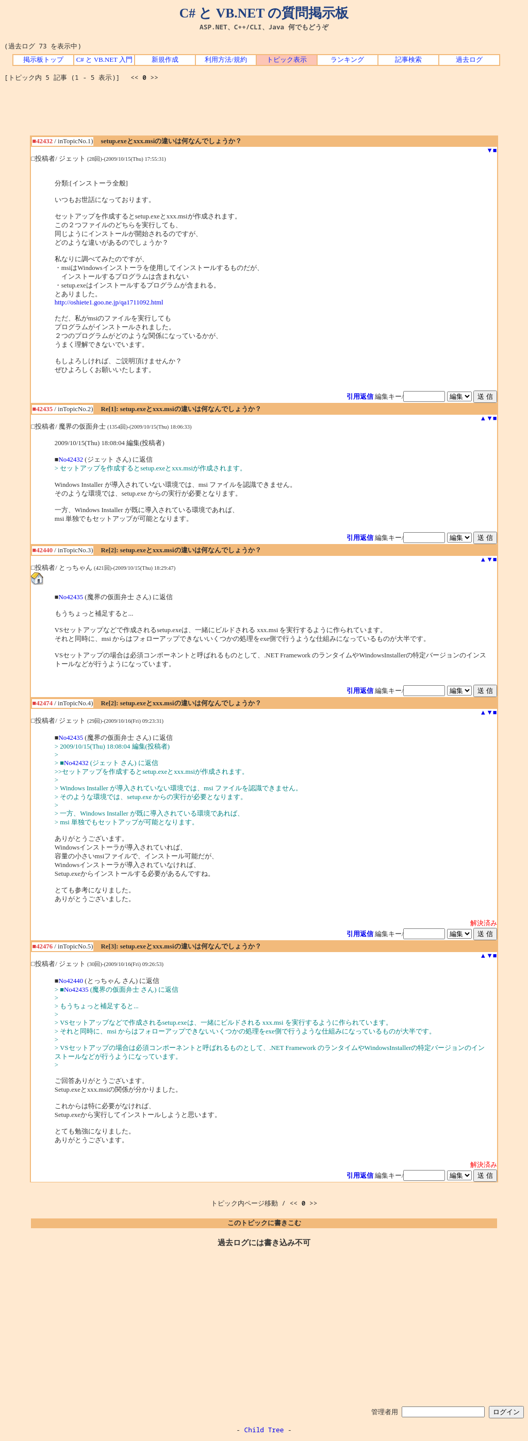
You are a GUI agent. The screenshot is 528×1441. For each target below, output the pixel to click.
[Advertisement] (264, 112)
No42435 (71, 597)
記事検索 (408, 59)
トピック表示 (287, 59)
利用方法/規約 (226, 59)
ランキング (347, 59)
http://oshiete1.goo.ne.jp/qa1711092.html (109, 302)
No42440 (71, 981)
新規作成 (165, 59)
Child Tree (264, 1429)
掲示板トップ (43, 59)
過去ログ (469, 59)
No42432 (71, 459)
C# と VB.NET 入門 (104, 59)
